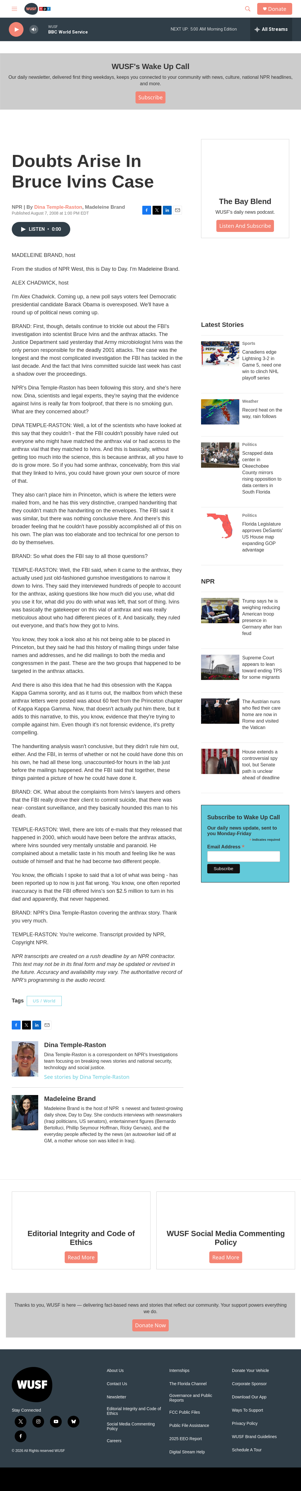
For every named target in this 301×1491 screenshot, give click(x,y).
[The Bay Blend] (245, 164)
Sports (248, 343)
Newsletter (116, 1397)
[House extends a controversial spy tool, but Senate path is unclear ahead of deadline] (220, 761)
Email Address (226, 846)
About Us (115, 1370)
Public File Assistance (189, 1425)
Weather (250, 401)
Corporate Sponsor (249, 1384)
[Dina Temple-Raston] (25, 1059)
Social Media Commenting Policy (131, 1426)
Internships (179, 1370)
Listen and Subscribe (245, 225)
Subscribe (150, 97)
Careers (114, 1441)
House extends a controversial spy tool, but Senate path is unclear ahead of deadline (261, 764)
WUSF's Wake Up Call (150, 66)
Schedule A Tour (247, 1450)
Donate (277, 9)
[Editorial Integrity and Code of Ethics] (81, 1206)
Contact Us (117, 1384)
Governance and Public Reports (190, 1398)
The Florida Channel (188, 1384)
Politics (249, 444)
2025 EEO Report (185, 1439)
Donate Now (150, 1325)
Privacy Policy (244, 1423)
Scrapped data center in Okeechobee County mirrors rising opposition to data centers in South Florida (261, 472)
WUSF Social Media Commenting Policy (226, 1238)
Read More (81, 1257)
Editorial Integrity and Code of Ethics (81, 1238)
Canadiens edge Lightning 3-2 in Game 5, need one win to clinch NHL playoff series (261, 365)
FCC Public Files (184, 1412)
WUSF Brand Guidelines (254, 1437)
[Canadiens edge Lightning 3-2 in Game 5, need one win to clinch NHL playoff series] (220, 354)
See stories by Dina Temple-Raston (86, 1076)
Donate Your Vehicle (250, 1370)
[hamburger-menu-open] (14, 9)
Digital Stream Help (187, 1452)
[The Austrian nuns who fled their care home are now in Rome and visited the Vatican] (220, 711)
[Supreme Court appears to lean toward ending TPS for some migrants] (220, 667)
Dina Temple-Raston (58, 207)
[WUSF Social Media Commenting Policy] (226, 1206)
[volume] (34, 29)
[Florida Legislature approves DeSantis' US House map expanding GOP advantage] (220, 526)
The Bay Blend (245, 201)
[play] (16, 29)
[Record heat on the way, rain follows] (220, 411)
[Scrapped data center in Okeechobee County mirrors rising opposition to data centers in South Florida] (220, 455)
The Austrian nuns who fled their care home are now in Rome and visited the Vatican (261, 714)
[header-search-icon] (247, 8)
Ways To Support (247, 1410)
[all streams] (271, 29)
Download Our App (249, 1397)
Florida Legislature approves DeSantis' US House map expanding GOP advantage (262, 536)
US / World (44, 1001)
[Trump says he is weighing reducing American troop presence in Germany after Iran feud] (220, 610)
